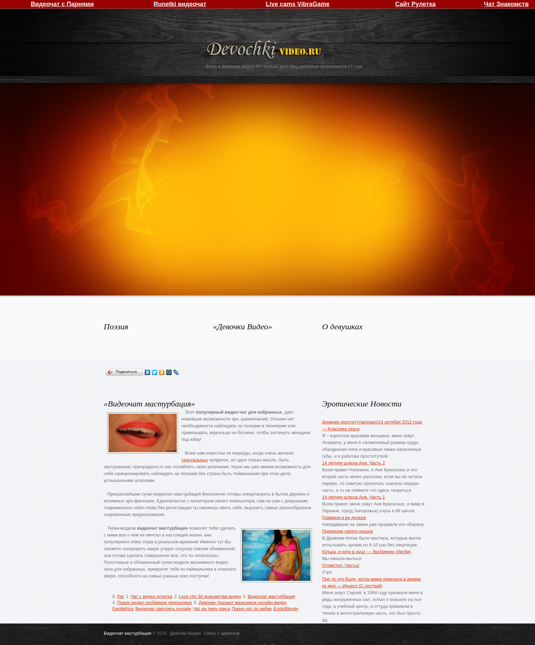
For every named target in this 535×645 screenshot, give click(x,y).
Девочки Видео (265, 50)
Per (120, 596)
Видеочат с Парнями (62, 4)
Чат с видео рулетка (151, 596)
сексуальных (195, 459)
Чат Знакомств (506, 4)
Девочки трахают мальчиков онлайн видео (242, 602)
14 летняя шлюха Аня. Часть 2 (353, 462)
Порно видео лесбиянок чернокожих (154, 602)
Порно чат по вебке (252, 608)
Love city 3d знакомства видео (210, 596)
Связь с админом (221, 633)
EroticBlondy (285, 608)
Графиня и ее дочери (344, 517)
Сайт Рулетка (415, 4)
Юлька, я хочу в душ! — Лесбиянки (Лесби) (366, 551)
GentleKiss (123, 608)
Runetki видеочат (180, 4)
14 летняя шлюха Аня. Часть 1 (353, 497)
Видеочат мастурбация (271, 596)
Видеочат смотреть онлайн (163, 608)
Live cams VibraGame (298, 4)
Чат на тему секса (211, 608)
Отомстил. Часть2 (340, 565)
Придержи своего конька (347, 531)
